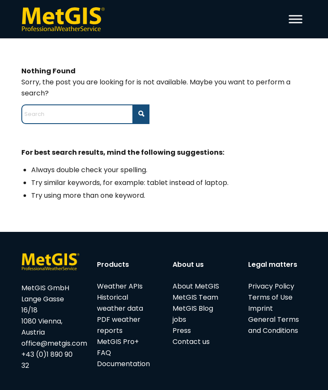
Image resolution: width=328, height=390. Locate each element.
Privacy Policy (271, 286)
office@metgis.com (54, 343)
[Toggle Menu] (295, 19)
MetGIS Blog (193, 308)
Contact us (191, 342)
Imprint (260, 308)
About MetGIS (196, 286)
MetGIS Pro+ (118, 342)
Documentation (123, 364)
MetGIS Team (195, 297)
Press (182, 330)
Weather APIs (120, 286)
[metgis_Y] (65, 19)
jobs (179, 319)
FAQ (104, 353)
